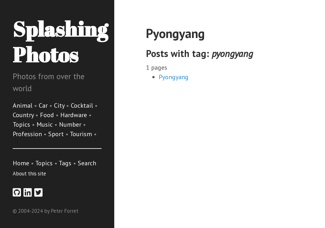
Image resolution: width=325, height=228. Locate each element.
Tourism (82, 134)
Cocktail (83, 105)
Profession (28, 134)
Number (71, 124)
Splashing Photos (60, 41)
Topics (22, 124)
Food (48, 115)
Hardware (74, 115)
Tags (65, 163)
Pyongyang (174, 77)
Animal (23, 105)
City (60, 105)
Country (24, 115)
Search (87, 163)
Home (21, 163)
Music (45, 124)
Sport (56, 134)
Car (44, 105)
